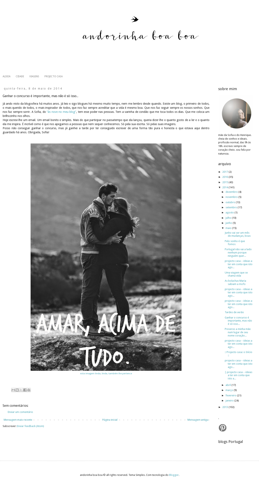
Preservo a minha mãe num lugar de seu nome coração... (238, 332)
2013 (225, 407)
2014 (225, 187)
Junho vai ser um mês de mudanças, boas (238, 234)
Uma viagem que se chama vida (236, 274)
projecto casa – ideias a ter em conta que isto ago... (238, 264)
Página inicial (109, 419)
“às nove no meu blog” (61, 111)
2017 (225, 171)
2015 (225, 182)
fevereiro (231, 395)
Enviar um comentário (20, 412)
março (230, 390)
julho (229, 217)
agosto (230, 212)
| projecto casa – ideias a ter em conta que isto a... (238, 375)
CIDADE (20, 76)
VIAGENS (34, 76)
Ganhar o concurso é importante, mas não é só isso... (238, 320)
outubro (231, 202)
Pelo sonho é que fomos (235, 243)
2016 (225, 176)
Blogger (174, 474)
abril (228, 385)
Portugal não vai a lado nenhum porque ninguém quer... (238, 252)
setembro (232, 207)
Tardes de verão (234, 312)
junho (229, 222)
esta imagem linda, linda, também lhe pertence (106, 373)
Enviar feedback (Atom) (30, 426)
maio (229, 228)
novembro (232, 196)
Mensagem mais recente (18, 419)
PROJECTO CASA (53, 76)
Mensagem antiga (197, 419)
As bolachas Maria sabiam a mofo (235, 282)
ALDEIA (6, 76)
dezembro (232, 191)
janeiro (230, 400)
